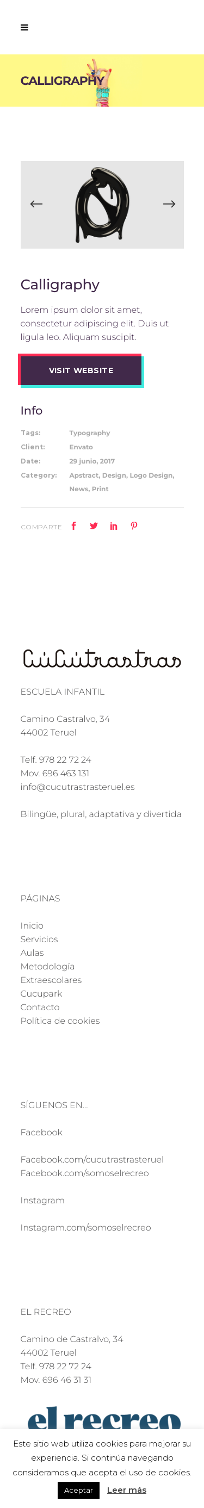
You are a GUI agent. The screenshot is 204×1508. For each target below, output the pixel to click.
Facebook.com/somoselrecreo (85, 1174)
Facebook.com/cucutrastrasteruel (92, 1160)
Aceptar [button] (78, 1490)
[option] (102, 205)
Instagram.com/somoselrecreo (86, 1228)
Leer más (126, 1490)
